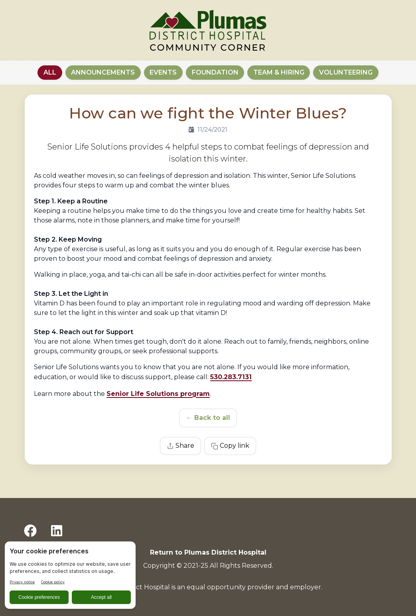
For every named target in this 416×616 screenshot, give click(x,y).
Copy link (230, 446)
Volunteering (346, 72)
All (49, 72)
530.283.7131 (231, 377)
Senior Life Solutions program (158, 394)
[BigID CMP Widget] (70, 577)
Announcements (103, 72)
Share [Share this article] (180, 446)
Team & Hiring (278, 72)
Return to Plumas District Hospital (208, 552)
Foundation (215, 72)
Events (163, 72)
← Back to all (208, 417)
